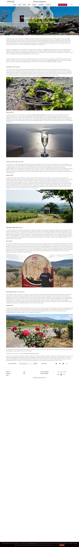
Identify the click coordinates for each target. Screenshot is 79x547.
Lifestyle (34, 4)
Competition (41, 4)
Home (14, 4)
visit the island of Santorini (39, 114)
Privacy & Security (44, 373)
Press (7, 375)
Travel (19, 4)
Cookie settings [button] (56, 545)
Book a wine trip (62, 4)
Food (29, 4)
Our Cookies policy (32, 543)
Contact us (8, 373)
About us (8, 371)
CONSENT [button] (62, 545)
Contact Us (48, 4)
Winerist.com (43, 377)
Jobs (24, 371)
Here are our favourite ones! (31, 353)
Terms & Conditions (44, 371)
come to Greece (51, 60)
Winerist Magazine (39, 1)
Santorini (46, 49)
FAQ (24, 373)
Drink (24, 4)
